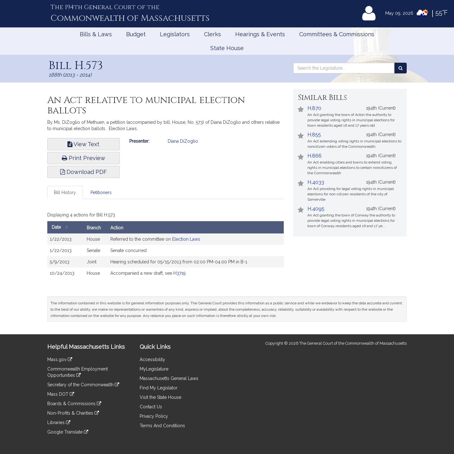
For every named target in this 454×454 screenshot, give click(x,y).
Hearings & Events (260, 34)
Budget (136, 34)
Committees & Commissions (336, 34)
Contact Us (151, 406)
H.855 (314, 135)
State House (227, 48)
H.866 (314, 156)
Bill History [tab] (65, 192)
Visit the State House (160, 397)
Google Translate (67, 431)
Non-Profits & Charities (73, 413)
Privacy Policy (154, 416)
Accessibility (152, 359)
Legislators (175, 34)
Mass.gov (59, 359)
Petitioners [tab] (101, 192)
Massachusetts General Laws (169, 378)
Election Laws (186, 239)
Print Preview (83, 158)
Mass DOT (60, 394)
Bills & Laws (96, 34)
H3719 (179, 273)
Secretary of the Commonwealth (83, 384)
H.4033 (315, 182)
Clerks (212, 34)
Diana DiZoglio (183, 141)
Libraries (58, 422)
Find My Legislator (159, 387)
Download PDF (83, 172)
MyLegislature (154, 368)
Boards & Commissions (74, 403)
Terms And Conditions (162, 425)
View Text (83, 144)
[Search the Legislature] (400, 68)
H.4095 (315, 209)
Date (61, 227)
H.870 (314, 108)
